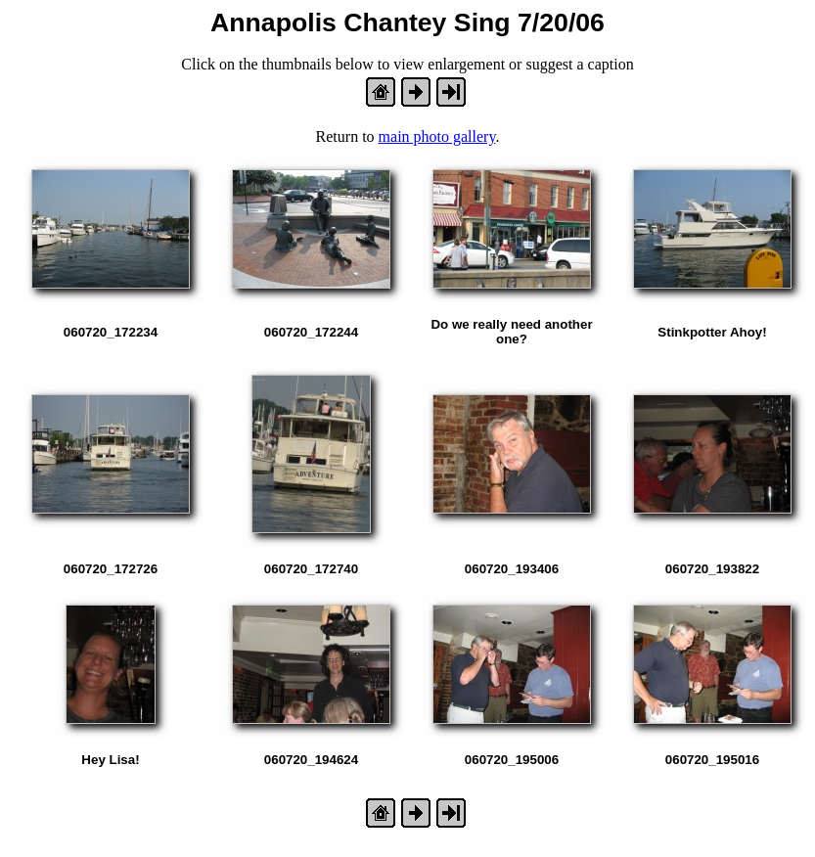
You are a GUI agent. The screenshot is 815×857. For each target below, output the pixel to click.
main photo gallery (437, 136)
